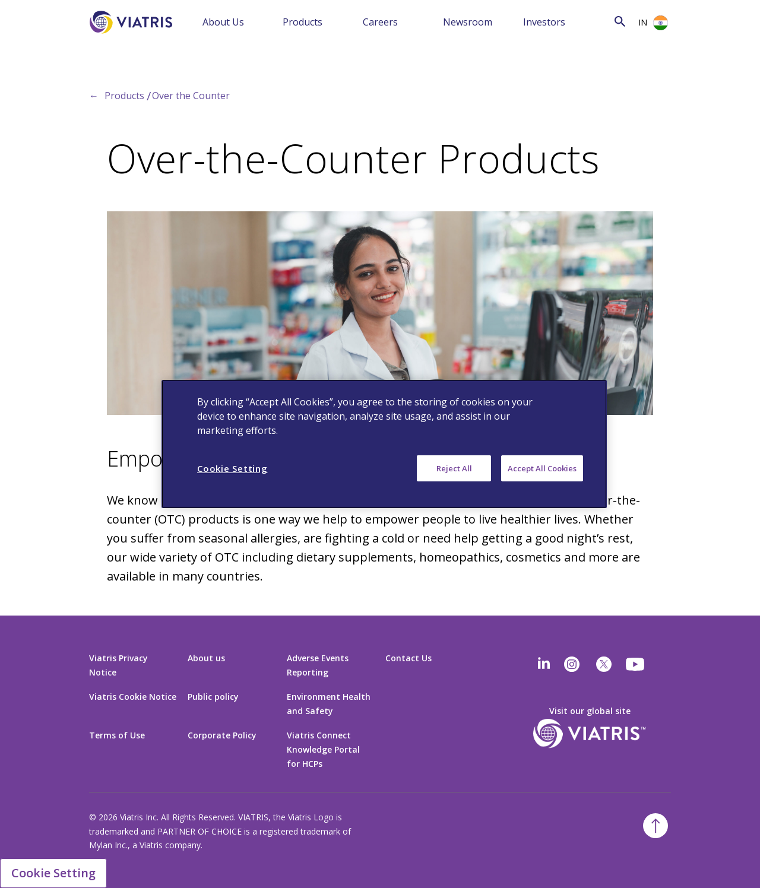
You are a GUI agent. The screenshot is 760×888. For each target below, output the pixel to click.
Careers (380, 21)
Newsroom (467, 21)
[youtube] (636, 664)
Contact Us (408, 658)
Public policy (213, 696)
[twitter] (604, 664)
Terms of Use (117, 735)
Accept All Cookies (542, 468)
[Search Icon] (620, 21)
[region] (384, 444)
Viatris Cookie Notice (132, 696)
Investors (544, 21)
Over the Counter (191, 95)
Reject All (454, 468)
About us (206, 658)
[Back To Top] (655, 825)
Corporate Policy (222, 735)
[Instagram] (572, 664)
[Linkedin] (544, 664)
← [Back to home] (94, 95)
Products (302, 21)
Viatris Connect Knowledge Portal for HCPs (323, 749)
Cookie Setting (53, 873)
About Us (223, 21)
